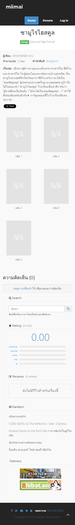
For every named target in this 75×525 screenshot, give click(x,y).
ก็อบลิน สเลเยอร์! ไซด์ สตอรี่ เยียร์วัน (30, 449)
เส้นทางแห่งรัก (17, 416)
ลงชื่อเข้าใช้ (28, 288)
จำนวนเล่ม (9, 61)
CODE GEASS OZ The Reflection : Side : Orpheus (38, 424)
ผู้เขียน (7, 56)
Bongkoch (52, 61)
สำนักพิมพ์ (38, 61)
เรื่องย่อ (7, 68)
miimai (14, 7)
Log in (64, 20)
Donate (48, 20)
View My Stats (55, 510)
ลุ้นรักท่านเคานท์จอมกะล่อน (25, 442)
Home (32, 20)
